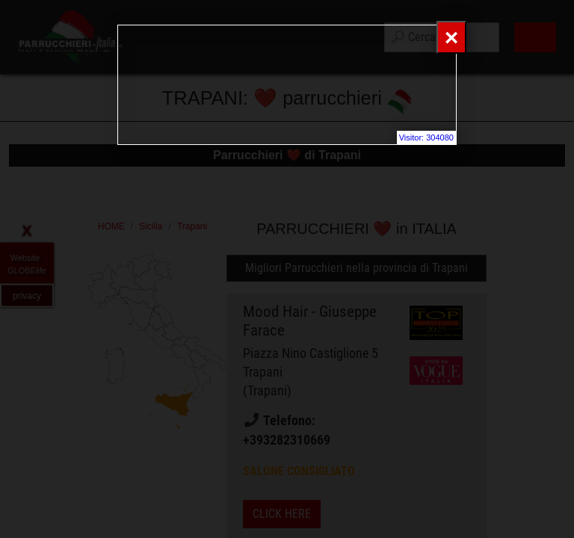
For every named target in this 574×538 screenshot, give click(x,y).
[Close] (451, 37)
